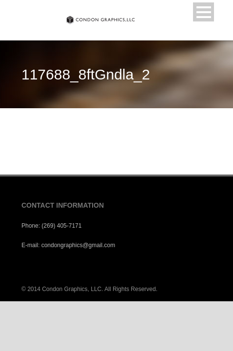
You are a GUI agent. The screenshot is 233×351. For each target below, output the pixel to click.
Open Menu (203, 11)
